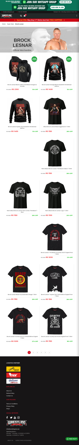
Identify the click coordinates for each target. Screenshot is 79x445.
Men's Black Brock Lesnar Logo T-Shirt (56, 210)
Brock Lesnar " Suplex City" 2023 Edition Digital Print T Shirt (56, 295)
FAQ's (8, 408)
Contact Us (9, 396)
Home (4, 24)
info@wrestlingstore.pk (12, 429)
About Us (9, 391)
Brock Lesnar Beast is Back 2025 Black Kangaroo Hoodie (22, 85)
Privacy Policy (10, 406)
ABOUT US (10, 440)
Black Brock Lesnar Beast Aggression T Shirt (57, 126)
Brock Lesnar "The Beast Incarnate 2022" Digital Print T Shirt (57, 253)
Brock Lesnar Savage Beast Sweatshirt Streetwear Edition (57, 85)
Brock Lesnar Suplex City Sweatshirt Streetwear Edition (22, 127)
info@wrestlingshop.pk (7, 12)
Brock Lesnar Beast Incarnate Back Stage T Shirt (22, 294)
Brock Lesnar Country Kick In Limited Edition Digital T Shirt (22, 337)
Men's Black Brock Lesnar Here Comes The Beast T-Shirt (22, 211)
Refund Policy (10, 393)
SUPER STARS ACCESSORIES (23, 440)
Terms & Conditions (11, 403)
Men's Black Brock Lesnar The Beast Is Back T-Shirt (57, 168)
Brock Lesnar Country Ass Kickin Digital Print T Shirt (56, 336)
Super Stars (10, 24)
